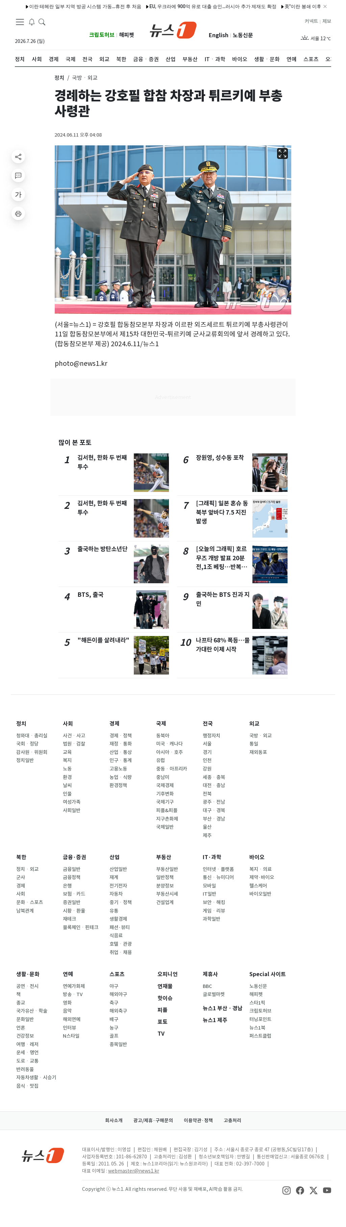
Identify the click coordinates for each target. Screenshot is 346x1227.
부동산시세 (167, 894)
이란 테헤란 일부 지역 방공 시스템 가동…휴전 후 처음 (60, 6)
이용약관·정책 (198, 1120)
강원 (207, 769)
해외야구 (118, 994)
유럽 (160, 760)
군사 (20, 877)
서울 (207, 744)
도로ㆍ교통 (27, 1061)
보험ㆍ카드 (74, 894)
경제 (114, 723)
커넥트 (311, 21)
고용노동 (118, 769)
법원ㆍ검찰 (74, 744)
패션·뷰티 (119, 927)
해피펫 (126, 35)
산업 (114, 857)
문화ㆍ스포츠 (29, 902)
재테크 (69, 919)
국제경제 (165, 785)
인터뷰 (69, 1028)
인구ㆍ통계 (120, 760)
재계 (113, 877)
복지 (67, 760)
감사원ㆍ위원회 (31, 752)
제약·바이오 (261, 877)
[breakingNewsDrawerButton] (31, 22)
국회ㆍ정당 (27, 744)
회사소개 (114, 1120)
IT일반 (209, 894)
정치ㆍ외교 (27, 869)
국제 (161, 723)
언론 (20, 1028)
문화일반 (25, 1019)
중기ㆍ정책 (120, 902)
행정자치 (211, 736)
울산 (207, 827)
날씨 (67, 785)
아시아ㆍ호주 (169, 752)
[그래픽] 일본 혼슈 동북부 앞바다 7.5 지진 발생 (222, 512)
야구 (113, 986)
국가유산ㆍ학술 (31, 1011)
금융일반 (71, 869)
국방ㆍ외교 (260, 736)
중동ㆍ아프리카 (171, 769)
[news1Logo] (43, 1155)
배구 (113, 1019)
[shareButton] (18, 156)
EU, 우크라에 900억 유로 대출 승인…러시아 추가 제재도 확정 (188, 6)
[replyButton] (18, 175)
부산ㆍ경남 (214, 819)
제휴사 (210, 974)
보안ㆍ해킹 (214, 902)
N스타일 (71, 1036)
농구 (113, 1028)
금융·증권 (74, 857)
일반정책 (165, 877)
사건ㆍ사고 (74, 736)
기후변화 (165, 794)
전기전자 (118, 886)
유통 (113, 911)
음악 (67, 1011)
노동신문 (243, 35)
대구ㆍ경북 (214, 810)
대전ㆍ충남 (214, 785)
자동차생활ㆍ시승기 (36, 1078)
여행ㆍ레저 (27, 1044)
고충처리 (232, 1120)
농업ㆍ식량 (120, 777)
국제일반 (165, 827)
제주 (207, 835)
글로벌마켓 (214, 994)
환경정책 (118, 785)
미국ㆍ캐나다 (169, 744)
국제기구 (165, 802)
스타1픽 (257, 1003)
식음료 (116, 936)
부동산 (163, 857)
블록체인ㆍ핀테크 (80, 927)
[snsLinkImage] (286, 1189)
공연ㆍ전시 (27, 986)
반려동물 (25, 1069)
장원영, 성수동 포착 (220, 458)
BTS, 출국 (90, 594)
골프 (113, 1036)
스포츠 (117, 974)
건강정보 (25, 1036)
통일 (253, 744)
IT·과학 (212, 857)
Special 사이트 (267, 974)
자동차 (116, 894)
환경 (67, 777)
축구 (113, 1003)
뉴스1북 (257, 1028)
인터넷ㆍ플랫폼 (218, 869)
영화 (67, 1003)
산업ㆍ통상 (120, 752)
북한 (21, 857)
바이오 (257, 857)
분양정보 (165, 886)
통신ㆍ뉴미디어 (218, 877)
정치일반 (25, 760)
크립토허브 (102, 35)
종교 (20, 1003)
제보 (326, 21)
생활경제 (118, 919)
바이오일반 (260, 894)
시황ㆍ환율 (74, 911)
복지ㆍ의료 (260, 869)
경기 (207, 752)
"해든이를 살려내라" (103, 640)
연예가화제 (74, 986)
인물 (67, 794)
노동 (67, 769)
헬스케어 (258, 886)
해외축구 (118, 1011)
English (218, 35)
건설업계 (165, 902)
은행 (67, 886)
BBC (207, 986)
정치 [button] (59, 77)
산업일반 (118, 869)
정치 (21, 723)
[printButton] (18, 213)
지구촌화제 (167, 819)
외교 (254, 723)
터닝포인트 (260, 1019)
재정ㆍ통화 (120, 744)
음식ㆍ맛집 (27, 1086)
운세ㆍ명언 (27, 1052)
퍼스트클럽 (260, 1036)
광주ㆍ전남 (214, 802)
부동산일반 (167, 869)
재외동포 (258, 752)
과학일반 (211, 919)
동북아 (162, 736)
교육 (67, 752)
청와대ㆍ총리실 (31, 736)
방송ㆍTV (73, 994)
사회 (68, 723)
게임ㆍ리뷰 (214, 911)
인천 (207, 760)
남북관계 (25, 911)
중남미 (162, 777)
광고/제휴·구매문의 (153, 1120)
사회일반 (71, 810)
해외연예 (71, 1019)
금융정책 (71, 877)
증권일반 (71, 902)
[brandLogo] (173, 29)
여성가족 (71, 802)
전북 (207, 794)
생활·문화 (28, 974)
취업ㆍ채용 (120, 952)
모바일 (209, 886)
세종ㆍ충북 (214, 777)
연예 (68, 974)
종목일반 (118, 1044)
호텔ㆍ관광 (120, 944)
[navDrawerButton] (20, 22)
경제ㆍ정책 (120, 736)
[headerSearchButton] (42, 22)
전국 (208, 723)
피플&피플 (166, 810)
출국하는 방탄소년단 (102, 549)
